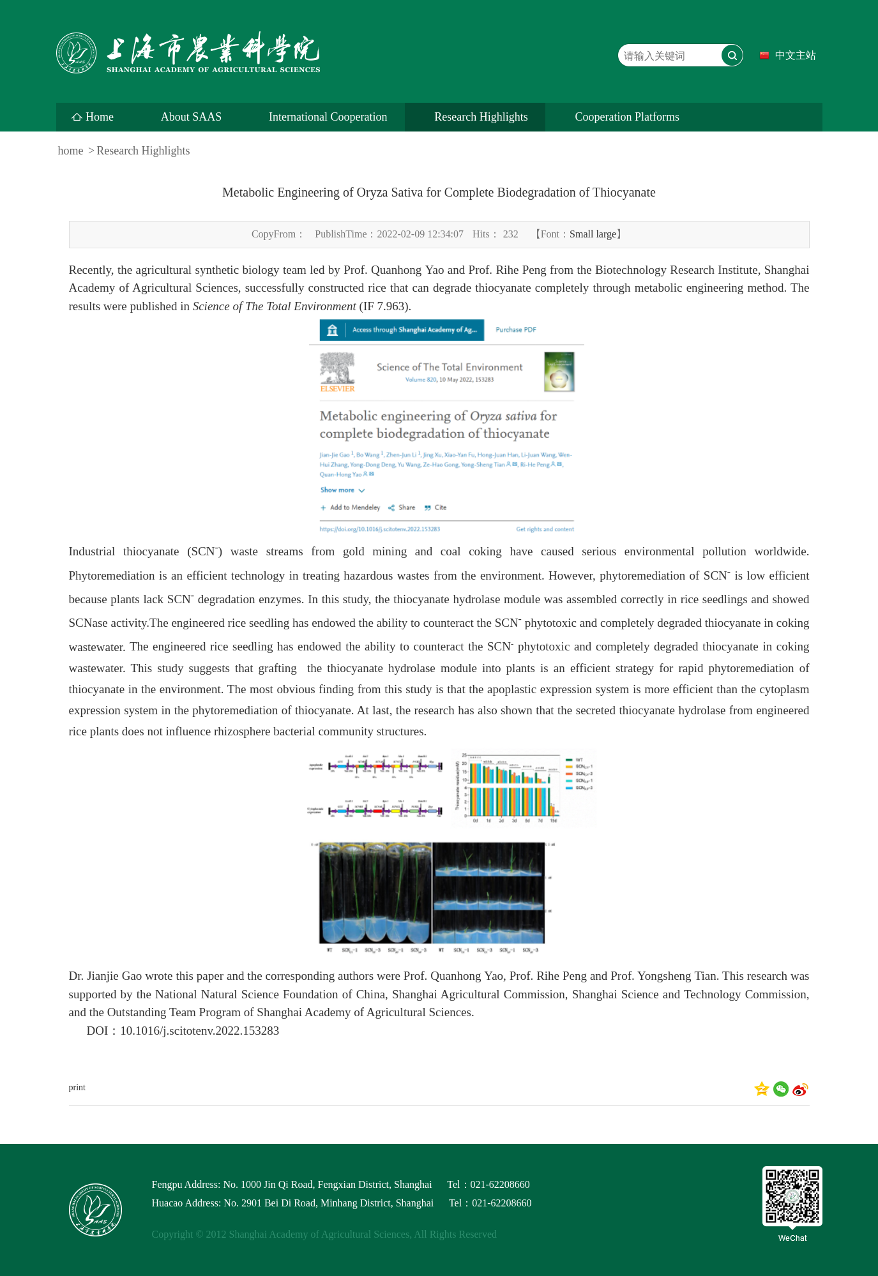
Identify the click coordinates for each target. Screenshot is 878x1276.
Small (581, 234)
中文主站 (795, 55)
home (71, 150)
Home (100, 116)
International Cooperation (328, 116)
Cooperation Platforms (627, 116)
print (77, 1087)
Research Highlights (480, 116)
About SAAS (191, 116)
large (606, 234)
